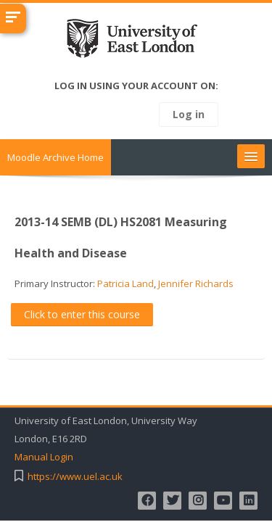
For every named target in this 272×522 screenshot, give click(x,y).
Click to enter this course (82, 314)
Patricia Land (125, 283)
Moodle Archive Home (55, 157)
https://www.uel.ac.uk (75, 476)
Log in (189, 114)
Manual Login (44, 457)
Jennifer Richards (196, 283)
